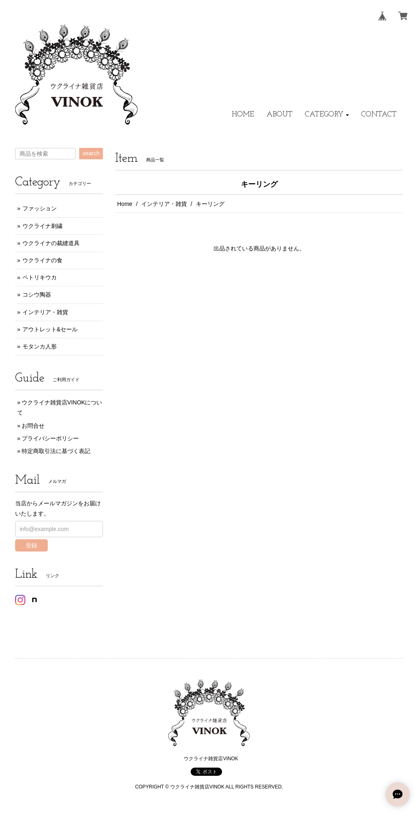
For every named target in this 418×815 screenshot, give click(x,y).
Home (124, 204)
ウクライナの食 (42, 260)
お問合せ (33, 425)
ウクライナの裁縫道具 (51, 243)
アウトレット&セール (50, 329)
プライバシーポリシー (50, 438)
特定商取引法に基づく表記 (56, 451)
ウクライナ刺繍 (42, 226)
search (91, 153)
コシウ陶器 (36, 294)
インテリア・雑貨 (164, 204)
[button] (327, 114)
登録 (31, 545)
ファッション (39, 208)
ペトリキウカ (39, 277)
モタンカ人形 (39, 346)
